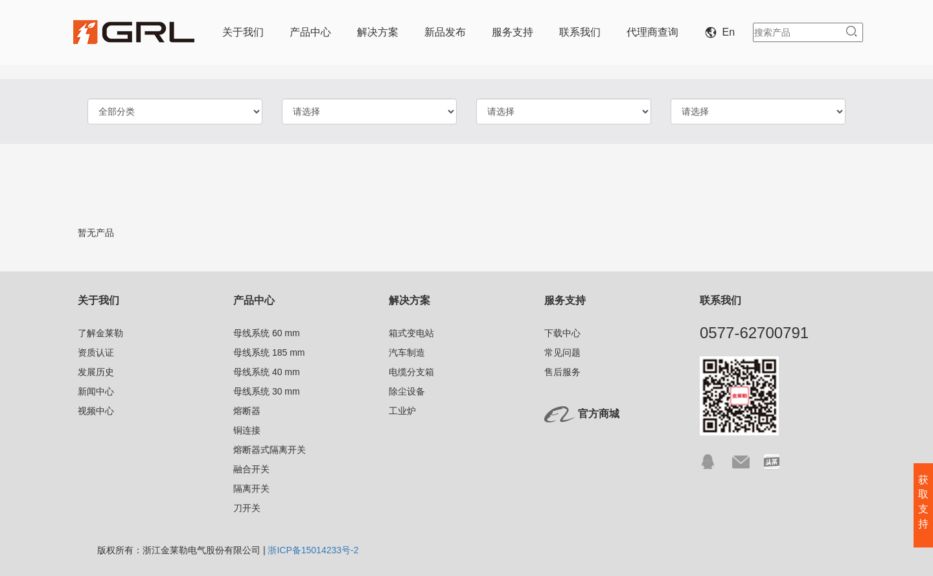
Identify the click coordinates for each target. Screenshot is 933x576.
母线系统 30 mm (266, 391)
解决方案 (377, 32)
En (722, 32)
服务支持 (512, 32)
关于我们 (243, 32)
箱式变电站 (411, 333)
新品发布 (445, 32)
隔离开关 (251, 488)
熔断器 (246, 411)
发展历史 (96, 372)
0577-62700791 (754, 332)
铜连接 (246, 430)
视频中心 (96, 411)
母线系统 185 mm (269, 352)
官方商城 (598, 413)
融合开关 (251, 469)
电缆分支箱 (411, 372)
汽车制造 (407, 352)
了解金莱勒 (100, 333)
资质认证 (96, 352)
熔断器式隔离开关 (269, 449)
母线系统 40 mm (266, 372)
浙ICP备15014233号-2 (313, 550)
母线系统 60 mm (266, 333)
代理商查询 (652, 32)
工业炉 (402, 411)
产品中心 (310, 32)
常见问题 (562, 352)
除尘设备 (407, 391)
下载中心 (562, 333)
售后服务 (562, 372)
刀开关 (246, 508)
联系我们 (580, 32)
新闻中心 (96, 391)
